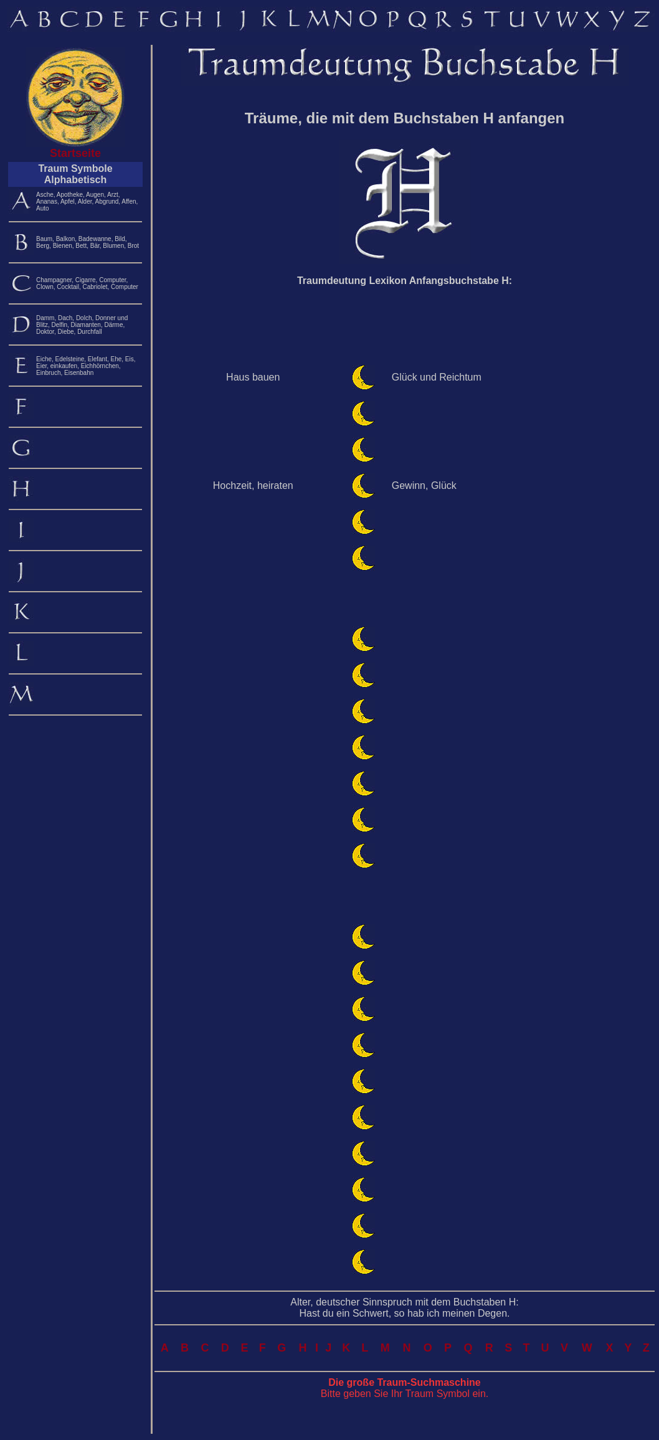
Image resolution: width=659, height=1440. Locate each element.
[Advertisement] (405, 326)
